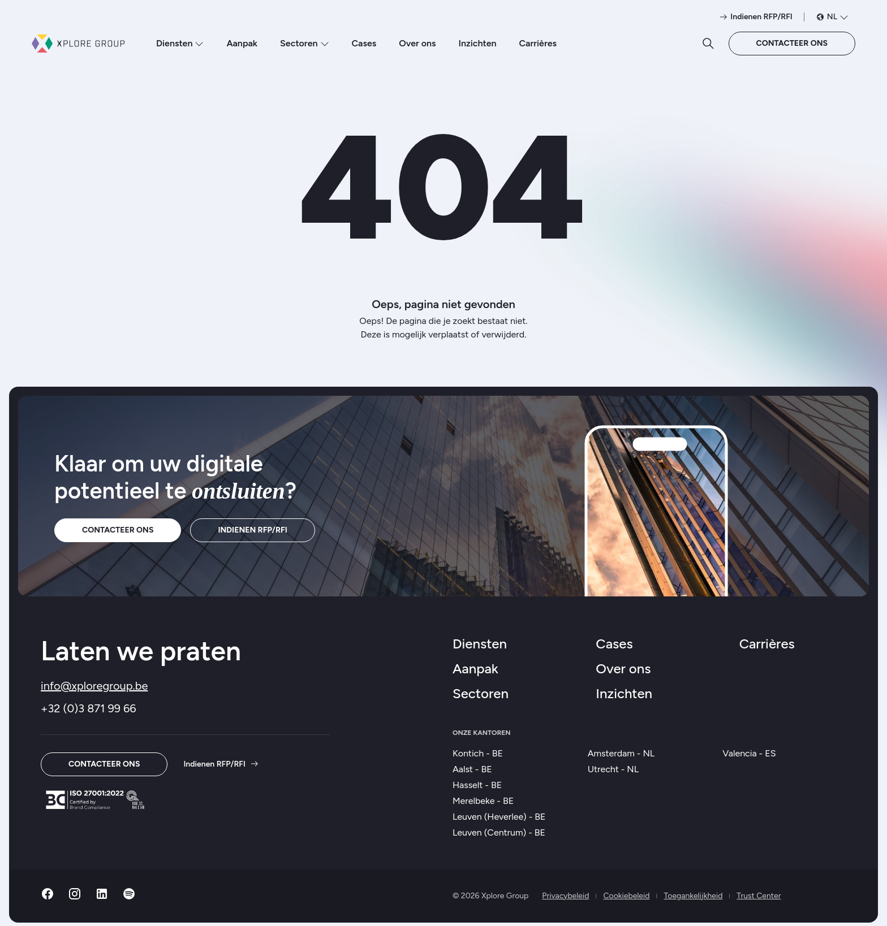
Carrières (538, 43)
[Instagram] (74, 897)
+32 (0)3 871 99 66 (88, 708)
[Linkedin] (102, 897)
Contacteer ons (792, 43)
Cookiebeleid (626, 896)
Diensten (180, 43)
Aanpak (241, 43)
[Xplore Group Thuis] (78, 43)
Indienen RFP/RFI (252, 530)
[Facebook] (47, 897)
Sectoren (304, 43)
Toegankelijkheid (693, 896)
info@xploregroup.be (94, 686)
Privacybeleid (565, 896)
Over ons (417, 43)
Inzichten (477, 43)
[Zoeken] (708, 43)
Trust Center (759, 896)
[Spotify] (129, 897)
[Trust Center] (95, 799)
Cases (364, 43)
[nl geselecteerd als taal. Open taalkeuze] (832, 17)
